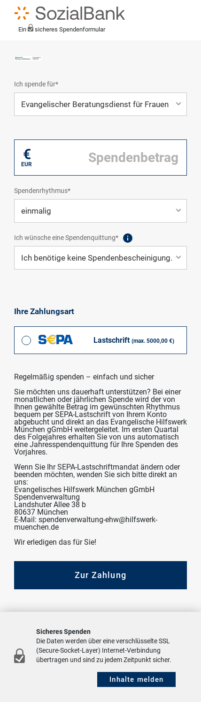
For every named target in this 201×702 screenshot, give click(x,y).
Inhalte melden (136, 679)
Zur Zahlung (100, 575)
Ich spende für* (36, 84)
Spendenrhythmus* (42, 190)
